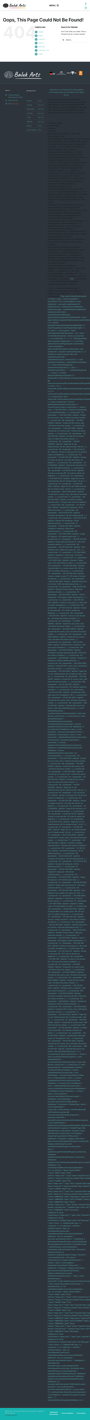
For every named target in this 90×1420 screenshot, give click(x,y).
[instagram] (86, 8)
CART (41, 54)
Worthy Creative (9, 1413)
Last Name (52, 131)
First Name (52, 128)
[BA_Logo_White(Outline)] (23, 71)
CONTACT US (44, 50)
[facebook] (86, 4)
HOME (41, 32)
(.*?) (71, 279)
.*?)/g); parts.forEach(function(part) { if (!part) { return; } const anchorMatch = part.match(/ (67, 298)
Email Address (54, 126)
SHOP (41, 36)
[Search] (63, 39)
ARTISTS (42, 47)
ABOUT (41, 43)
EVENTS (42, 39)
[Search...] (74, 39)
